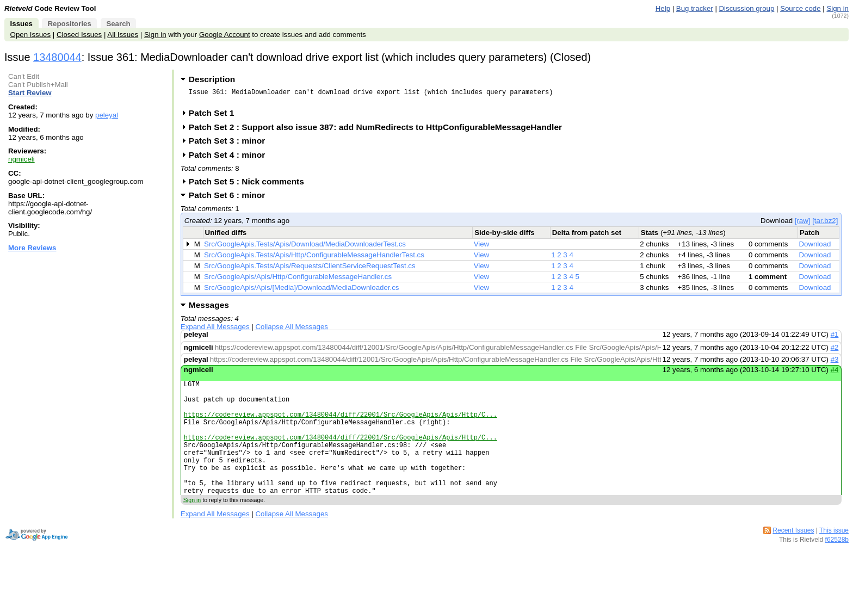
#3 (835, 362)
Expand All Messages (215, 330)
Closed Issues (79, 34)
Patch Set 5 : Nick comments (250, 184)
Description (212, 79)
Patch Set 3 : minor (231, 144)
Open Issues (30, 34)
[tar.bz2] (825, 224)
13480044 (57, 57)
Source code (800, 8)
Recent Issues (793, 558)
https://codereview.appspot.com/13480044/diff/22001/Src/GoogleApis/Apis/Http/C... (340, 425)
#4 (835, 373)
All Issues (122, 34)
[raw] (803, 224)
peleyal (106, 115)
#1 (835, 337)
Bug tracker (694, 8)
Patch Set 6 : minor (231, 198)
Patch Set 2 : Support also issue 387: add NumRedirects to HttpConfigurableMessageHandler (379, 130)
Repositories (69, 24)
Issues (21, 24)
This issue (834, 558)
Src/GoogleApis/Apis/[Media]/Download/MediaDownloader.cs (301, 291)
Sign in (837, 8)
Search (118, 24)
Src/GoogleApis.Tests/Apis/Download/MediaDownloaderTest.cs (305, 247)
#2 (835, 351)
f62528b (837, 567)
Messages (209, 308)
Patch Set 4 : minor (231, 158)
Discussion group (747, 8)
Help (663, 8)
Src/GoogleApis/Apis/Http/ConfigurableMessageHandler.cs (298, 280)
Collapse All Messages (291, 330)
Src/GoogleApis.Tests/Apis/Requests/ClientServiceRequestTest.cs (310, 269)
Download (815, 247)
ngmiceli (21, 159)
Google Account (224, 34)
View (482, 247)
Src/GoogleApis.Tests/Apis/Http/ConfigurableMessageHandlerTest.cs (314, 258)
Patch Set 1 (215, 116)
